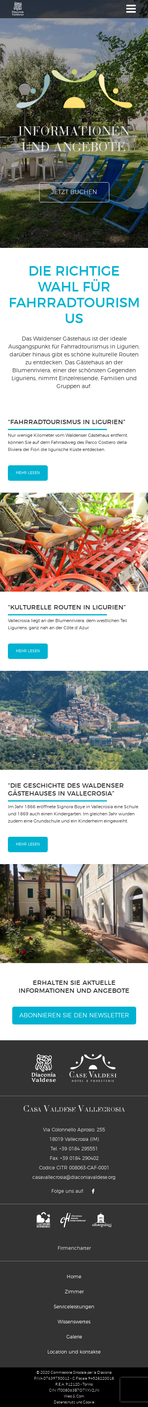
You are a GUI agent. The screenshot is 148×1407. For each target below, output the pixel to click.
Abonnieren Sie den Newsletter (74, 1016)
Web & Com (74, 1396)
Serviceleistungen (74, 1306)
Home (74, 1276)
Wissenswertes (74, 1321)
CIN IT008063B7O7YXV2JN (74, 1390)
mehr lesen (28, 473)
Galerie (74, 1337)
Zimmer (74, 1291)
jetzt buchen (74, 192)
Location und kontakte (74, 1352)
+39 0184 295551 (78, 1148)
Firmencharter (74, 1248)
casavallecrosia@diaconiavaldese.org (74, 1177)
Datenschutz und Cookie (74, 1402)
